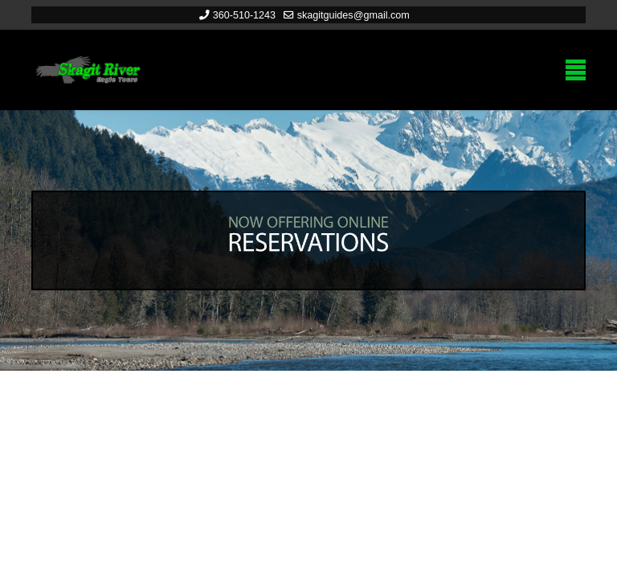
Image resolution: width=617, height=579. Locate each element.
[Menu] (576, 70)
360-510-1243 (244, 15)
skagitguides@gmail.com (353, 15)
